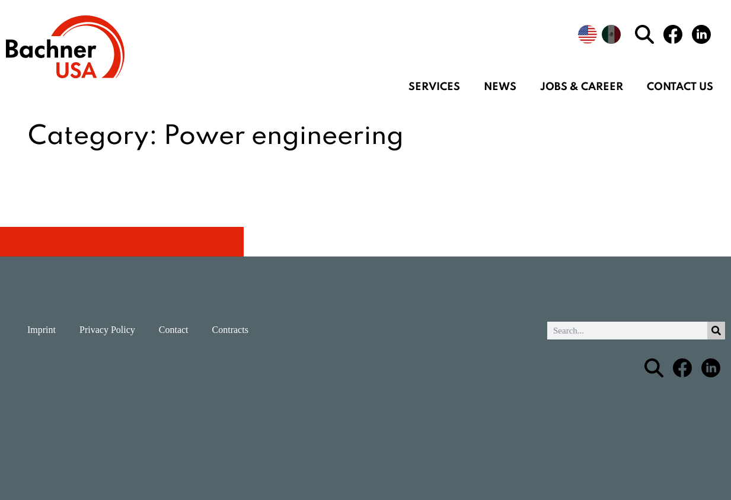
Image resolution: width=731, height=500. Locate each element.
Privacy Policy (107, 330)
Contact (174, 330)
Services (434, 87)
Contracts (230, 330)
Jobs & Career (581, 87)
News (500, 87)
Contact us (680, 87)
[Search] (716, 330)
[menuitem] (587, 34)
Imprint (41, 330)
